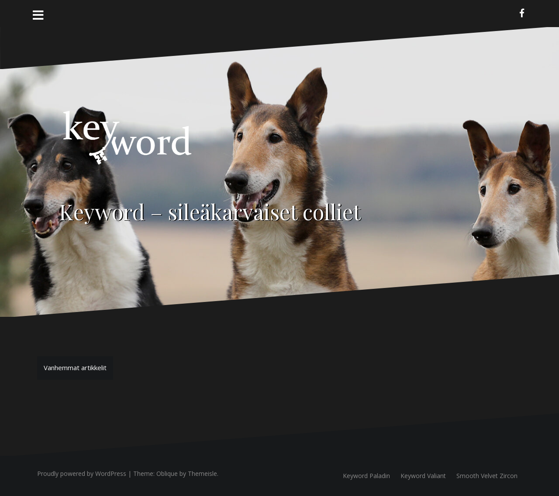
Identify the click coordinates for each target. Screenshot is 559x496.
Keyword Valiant (423, 476)
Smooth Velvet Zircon (487, 476)
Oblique (167, 473)
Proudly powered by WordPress (81, 473)
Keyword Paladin (366, 476)
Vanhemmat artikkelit (75, 367)
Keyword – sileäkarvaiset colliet (210, 211)
